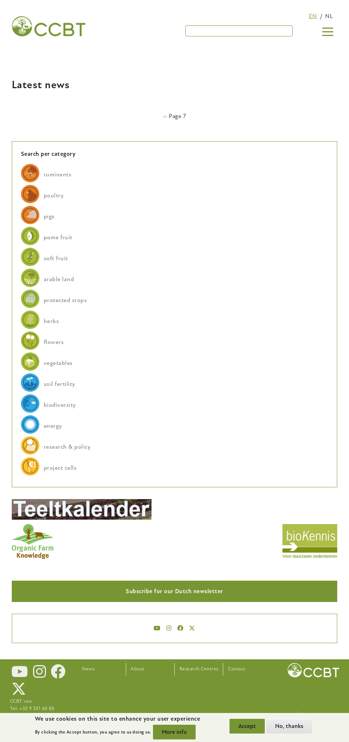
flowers (54, 342)
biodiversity (60, 405)
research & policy (67, 447)
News (88, 669)
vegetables (58, 363)
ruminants (57, 174)
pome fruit (58, 237)
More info (174, 732)
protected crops (65, 300)
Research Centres (198, 669)
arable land (59, 279)
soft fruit (56, 258)
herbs (51, 321)
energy (53, 426)
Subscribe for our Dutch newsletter (174, 591)
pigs (49, 216)
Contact (236, 669)
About (137, 669)
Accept (247, 726)
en (313, 16)
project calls (60, 468)
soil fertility (59, 384)
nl (329, 16)
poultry (54, 195)
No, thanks (289, 726)
